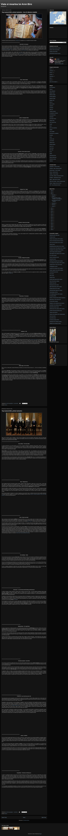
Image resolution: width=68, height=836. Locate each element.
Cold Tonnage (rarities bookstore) (55, 251)
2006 (52, 229)
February (53, 204)
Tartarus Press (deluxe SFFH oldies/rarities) (57, 314)
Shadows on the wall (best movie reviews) (57, 303)
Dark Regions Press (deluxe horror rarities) (57, 253)
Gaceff (51, 124)
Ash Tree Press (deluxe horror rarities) (56, 242)
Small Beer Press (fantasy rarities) (56, 305)
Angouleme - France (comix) (55, 166)
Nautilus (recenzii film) (53, 51)
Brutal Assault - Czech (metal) (55, 170)
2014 (52, 217)
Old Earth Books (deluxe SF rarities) (56, 290)
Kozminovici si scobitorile (54, 133)
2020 (52, 208)
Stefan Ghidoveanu (53, 157)
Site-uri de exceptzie (53, 81)
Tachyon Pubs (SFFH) (53, 312)
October (53, 196)
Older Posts (44, 817)
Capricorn (51, 105)
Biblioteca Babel (52, 94)
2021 (52, 193)
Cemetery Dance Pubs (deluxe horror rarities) (57, 248)
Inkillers (51, 129)
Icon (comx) (52, 273)
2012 (52, 220)
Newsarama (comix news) (54, 284)
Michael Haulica (52, 144)
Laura (51, 137)
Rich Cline (51, 149)
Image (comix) (52, 277)
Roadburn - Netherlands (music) (55, 177)
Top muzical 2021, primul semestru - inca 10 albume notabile (19, 12)
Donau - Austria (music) (54, 172)
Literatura (51, 70)
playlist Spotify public (15, 705)
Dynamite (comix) (53, 259)
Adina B (51, 89)
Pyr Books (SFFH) (53, 295)
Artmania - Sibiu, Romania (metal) (55, 168)
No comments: (16, 403)
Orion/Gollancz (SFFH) (54, 292)
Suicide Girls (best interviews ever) (56, 310)
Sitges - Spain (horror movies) (55, 179)
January (53, 206)
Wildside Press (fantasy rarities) (55, 323)
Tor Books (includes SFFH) (54, 319)
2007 (52, 228)
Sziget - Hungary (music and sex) (55, 183)
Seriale (51, 74)
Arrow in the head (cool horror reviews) (56, 240)
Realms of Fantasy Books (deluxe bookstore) (57, 297)
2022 (52, 192)
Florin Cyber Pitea (53, 122)
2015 (52, 215)
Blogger (40, 833)
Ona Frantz (52, 148)
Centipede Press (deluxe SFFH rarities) (56, 249)
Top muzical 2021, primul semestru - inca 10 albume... (57, 198)
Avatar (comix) (52, 244)
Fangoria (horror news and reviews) (56, 264)
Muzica (6, 404)
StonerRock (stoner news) (54, 306)
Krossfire (51, 135)
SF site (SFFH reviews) (54, 301)
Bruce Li (51, 102)
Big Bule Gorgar (52, 98)
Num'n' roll (51, 146)
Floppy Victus (52, 120)
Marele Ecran (52, 142)
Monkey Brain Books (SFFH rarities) (56, 279)
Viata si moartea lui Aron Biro (16, 4)
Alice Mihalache (52, 91)
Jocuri (51, 79)
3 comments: (15, 812)
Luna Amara (52, 140)
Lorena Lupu (52, 138)
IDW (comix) (52, 275)
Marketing (51, 76)
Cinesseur (51, 107)
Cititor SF (51, 109)
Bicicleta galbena (53, 96)
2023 (52, 190)
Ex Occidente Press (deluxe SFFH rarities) (57, 262)
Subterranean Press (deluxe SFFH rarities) (57, 308)
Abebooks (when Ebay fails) (54, 235)
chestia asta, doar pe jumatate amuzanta (22, 532)
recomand (15, 599)
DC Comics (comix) (53, 255)
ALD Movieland (52, 87)
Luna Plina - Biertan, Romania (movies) (56, 175)
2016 (52, 214)
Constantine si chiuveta (54, 113)
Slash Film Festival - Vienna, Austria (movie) (57, 181)
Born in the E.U (29, 521)
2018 (52, 211)
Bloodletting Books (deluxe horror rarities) (57, 246)
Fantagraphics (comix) (53, 266)
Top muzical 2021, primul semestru (12, 411)
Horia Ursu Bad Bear (53, 127)
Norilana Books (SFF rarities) (55, 288)
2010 (52, 223)
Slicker (51, 153)
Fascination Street (53, 118)
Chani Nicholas (24, 50)
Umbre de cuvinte (53, 159)
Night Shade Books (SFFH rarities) (56, 286)
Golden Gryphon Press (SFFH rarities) (56, 270)
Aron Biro (58, 59)
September (54, 203)
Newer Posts (4, 817)
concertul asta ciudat (33, 339)
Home (24, 817)
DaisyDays (51, 116)
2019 (52, 209)
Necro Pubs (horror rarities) (54, 281)
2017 (52, 212)
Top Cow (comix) (53, 316)
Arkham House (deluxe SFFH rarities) (56, 238)
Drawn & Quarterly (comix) (54, 257)
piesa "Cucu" (21, 53)
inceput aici (17, 40)
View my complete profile (59, 63)
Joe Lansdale (52, 131)
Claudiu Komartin (53, 111)
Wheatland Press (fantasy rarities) (55, 321)
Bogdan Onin (52, 100)
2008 (52, 226)
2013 (52, 218)
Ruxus (51, 151)
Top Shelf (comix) (53, 317)
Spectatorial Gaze (53, 155)
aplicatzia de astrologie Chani (7, 49)
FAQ (50, 78)
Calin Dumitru (52, 103)
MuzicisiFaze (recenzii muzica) (55, 53)
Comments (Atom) (26, 820)
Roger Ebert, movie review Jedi (55, 299)
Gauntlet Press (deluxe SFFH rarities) (56, 268)
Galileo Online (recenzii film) (54, 49)
